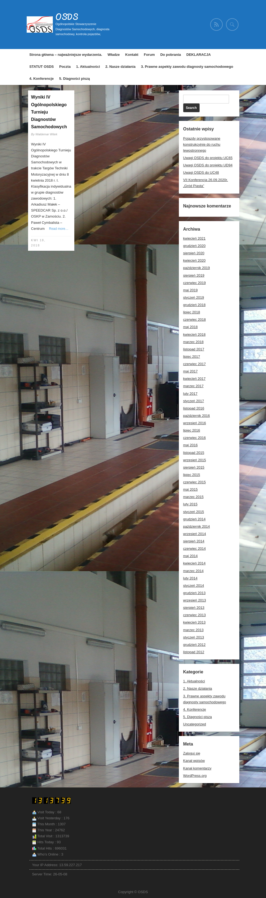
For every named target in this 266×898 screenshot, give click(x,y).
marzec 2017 (193, 386)
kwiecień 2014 (194, 563)
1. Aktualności (88, 67)
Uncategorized (194, 724)
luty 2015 (190, 504)
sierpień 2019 (193, 275)
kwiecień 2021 (194, 238)
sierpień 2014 (193, 541)
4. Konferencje (41, 79)
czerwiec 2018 (194, 319)
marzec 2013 (193, 630)
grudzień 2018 (194, 305)
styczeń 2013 (193, 637)
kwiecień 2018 (194, 334)
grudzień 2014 (194, 519)
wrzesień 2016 (194, 423)
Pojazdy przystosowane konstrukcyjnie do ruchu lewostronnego (202, 144)
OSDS (67, 17)
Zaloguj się (191, 753)
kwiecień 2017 (194, 379)
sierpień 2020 (193, 253)
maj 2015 (190, 489)
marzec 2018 (193, 342)
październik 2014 (196, 526)
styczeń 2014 (193, 586)
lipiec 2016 (191, 430)
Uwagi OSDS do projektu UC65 (208, 158)
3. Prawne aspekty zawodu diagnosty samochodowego (187, 67)
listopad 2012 (193, 652)
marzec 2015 (193, 497)
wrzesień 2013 (194, 600)
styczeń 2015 (193, 512)
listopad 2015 (193, 453)
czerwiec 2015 (194, 482)
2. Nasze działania (120, 67)
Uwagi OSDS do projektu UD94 (208, 165)
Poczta (65, 67)
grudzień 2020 (194, 246)
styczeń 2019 (193, 297)
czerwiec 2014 (194, 548)
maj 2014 (190, 556)
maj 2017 (190, 371)
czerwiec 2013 (194, 615)
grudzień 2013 (194, 593)
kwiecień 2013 (194, 622)
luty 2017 (190, 394)
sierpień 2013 (193, 608)
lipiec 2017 (191, 357)
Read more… (58, 229)
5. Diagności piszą (74, 79)
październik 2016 (196, 416)
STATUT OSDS (41, 67)
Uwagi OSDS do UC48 (201, 172)
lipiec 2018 (191, 312)
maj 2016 (190, 445)
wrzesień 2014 (194, 534)
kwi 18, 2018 (38, 243)
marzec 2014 (193, 571)
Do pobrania (170, 55)
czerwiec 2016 (194, 438)
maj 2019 (190, 290)
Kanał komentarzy (197, 768)
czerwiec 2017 (194, 364)
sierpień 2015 (193, 467)
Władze (114, 55)
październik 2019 (196, 268)
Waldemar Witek (46, 134)
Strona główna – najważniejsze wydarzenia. (65, 55)
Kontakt (131, 55)
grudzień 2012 (194, 645)
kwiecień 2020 (194, 260)
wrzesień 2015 (194, 460)
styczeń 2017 (193, 401)
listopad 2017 (193, 349)
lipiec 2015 (191, 475)
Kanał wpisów (194, 761)
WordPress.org (195, 776)
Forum (149, 55)
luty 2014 (190, 578)
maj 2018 (190, 327)
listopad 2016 (193, 408)
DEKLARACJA (198, 55)
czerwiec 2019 (194, 283)
